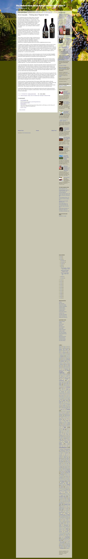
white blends (66, 538)
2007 (61, 296)
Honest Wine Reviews (63, 311)
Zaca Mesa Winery (62, 340)
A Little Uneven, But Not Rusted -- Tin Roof (64, 120)
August (62, 263)
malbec (60, 439)
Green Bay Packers (66, 418)
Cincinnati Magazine (62, 192)
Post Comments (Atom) (27, 132)
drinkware (60, 403)
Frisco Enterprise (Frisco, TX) (64, 197)
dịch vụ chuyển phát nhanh (25, 102)
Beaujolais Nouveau (64, 360)
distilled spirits (61, 401)
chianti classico (66, 383)
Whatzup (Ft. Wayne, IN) (63, 209)
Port (65, 473)
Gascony (65, 414)
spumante (62, 505)
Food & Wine (61, 328)
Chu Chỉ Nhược (23, 100)
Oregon (29, 95)
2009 (61, 293)
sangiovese (61, 493)
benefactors (62, 361)
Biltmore (68, 361)
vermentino (66, 531)
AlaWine (60, 302)
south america (67, 503)
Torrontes (61, 517)
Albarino (64, 348)
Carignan (67, 376)
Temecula (67, 511)
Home (37, 130)
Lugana (65, 437)
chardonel (66, 379)
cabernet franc (61, 370)
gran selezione (61, 417)
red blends (62, 481)
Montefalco (61, 449)
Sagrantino (67, 489)
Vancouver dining (66, 527)
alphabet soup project (63, 349)
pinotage (62, 473)
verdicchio (60, 531)
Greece (60, 418)
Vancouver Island (61, 528)
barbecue (64, 358)
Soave (64, 501)
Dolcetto (60, 402)
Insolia (60, 427)
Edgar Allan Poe (68, 403)
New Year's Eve (61, 460)
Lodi (66, 436)
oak (64, 463)
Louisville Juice (61, 313)
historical (65, 422)
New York (67, 460)
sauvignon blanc (62, 496)
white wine (61, 539)
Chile (60, 384)
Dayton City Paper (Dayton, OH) (64, 193)
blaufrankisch (61, 363)
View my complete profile (63, 47)
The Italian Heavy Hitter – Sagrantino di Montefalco (67, 138)
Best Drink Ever (61, 303)
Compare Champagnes (63, 306)
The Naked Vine (67, 38)
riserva (66, 485)
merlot (60, 443)
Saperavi (69, 494)
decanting (65, 399)
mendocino (60, 442)
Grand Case (67, 417)
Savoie (69, 496)
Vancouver (60, 527)
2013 (61, 287)
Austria (61, 357)
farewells (60, 406)
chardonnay (61, 380)
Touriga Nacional (61, 518)
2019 (61, 259)
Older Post (53, 130)
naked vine (66, 457)
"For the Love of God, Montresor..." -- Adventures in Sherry (67, 129)
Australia (62, 356)
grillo (65, 419)
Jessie (68, 429)
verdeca (64, 530)
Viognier (66, 534)
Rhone (67, 483)
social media (68, 501)
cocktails (67, 389)
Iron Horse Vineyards (62, 332)
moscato (66, 452)
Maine (68, 438)
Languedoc (60, 435)
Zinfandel (62, 548)
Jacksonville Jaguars (62, 428)
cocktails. (60, 390)
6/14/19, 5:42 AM (23, 107)
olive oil (68, 464)
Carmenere (61, 377)
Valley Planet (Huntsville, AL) (64, 208)
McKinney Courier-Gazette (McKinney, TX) (63, 201)
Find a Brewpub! (62, 326)
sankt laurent (67, 493)
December (63, 260)
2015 (61, 284)
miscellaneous (63, 447)
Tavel (67, 510)
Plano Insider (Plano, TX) (63, 203)
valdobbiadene (66, 525)
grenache (60, 419)
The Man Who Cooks (63, 516)
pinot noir (32, 95)
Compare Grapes (62, 307)
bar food (60, 358)
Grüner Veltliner (66, 420)
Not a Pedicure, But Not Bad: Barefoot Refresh (66, 112)
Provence (67, 476)
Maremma (61, 440)
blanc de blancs (66, 362)
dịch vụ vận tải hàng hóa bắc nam (34, 101)
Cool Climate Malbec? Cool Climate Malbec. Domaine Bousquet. (66, 157)
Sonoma (61, 502)
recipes (69, 480)
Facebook (60, 75)
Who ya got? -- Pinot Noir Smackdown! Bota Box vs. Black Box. (67, 92)
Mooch (64, 451)
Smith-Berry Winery (62, 339)
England (64, 404)
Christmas (60, 387)
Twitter (60, 76)
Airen (68, 347)
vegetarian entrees (61, 529)
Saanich (63, 489)
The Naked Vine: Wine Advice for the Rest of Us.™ (40, 5)
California (61, 373)
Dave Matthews (68, 398)
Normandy (65, 462)
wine (60, 540)
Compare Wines (62, 310)
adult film (60, 346)
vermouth (60, 532)
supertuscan (61, 507)
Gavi (68, 414)
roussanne (60, 488)
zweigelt (67, 548)
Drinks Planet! (61, 324)
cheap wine (63, 381)
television (62, 511)
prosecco (61, 476)
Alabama (60, 348)
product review (68, 475)
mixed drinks (61, 448)
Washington (42, 95)
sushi (65, 507)
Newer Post (21, 130)
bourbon (66, 364)
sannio (60, 494)
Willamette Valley (47, 95)
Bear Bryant (63, 359)
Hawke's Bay (66, 421)
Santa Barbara (64, 494)
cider (64, 387)
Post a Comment (22, 109)
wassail (62, 538)
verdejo (68, 530)
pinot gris (62, 472)
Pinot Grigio (67, 471)
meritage (66, 442)
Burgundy (66, 369)
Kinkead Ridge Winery (63, 333)
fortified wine (62, 409)
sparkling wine (67, 504)
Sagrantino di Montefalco (63, 490)
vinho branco (68, 532)
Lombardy (61, 437)
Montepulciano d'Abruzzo (65, 450)
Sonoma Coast (67, 502)
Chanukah (60, 379)
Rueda (65, 488)
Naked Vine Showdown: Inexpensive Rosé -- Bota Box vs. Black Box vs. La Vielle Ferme (67, 168)
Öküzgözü (60, 464)
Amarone (64, 350)
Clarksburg (67, 388)
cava (69, 377)
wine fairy (62, 542)
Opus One (63, 465)
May (62, 265)
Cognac (69, 390)
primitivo (63, 475)
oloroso (60, 465)
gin (61, 416)
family (68, 405)
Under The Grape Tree (63, 315)
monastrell (68, 448)
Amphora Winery (62, 321)
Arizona (69, 352)
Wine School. (65, 57)
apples (68, 351)
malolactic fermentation (67, 439)
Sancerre (66, 492)
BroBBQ (60, 322)
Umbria (60, 524)
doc (65, 401)
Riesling (68, 484)
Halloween (60, 421)
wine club (68, 540)
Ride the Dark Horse (62, 336)
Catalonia (65, 377)
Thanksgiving (61, 514)
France (68, 409)
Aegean (64, 346)
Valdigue (60, 525)
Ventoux (60, 530)
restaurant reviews (64, 482)
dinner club (65, 400)
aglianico (64, 347)
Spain (60, 504)
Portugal (61, 474)
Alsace (60, 350)
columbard (62, 391)
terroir (60, 513)
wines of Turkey (63, 547)
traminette (67, 518)
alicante (68, 348)
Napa (60, 458)
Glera (64, 416)
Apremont (60, 352)
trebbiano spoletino (66, 519)
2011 (61, 290)
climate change (61, 389)
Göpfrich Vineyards (62, 329)
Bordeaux (61, 364)
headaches (60, 422)
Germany (60, 415)
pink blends (62, 471)
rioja (62, 485)
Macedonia (68, 437)
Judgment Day (61, 430)
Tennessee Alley (67, 512)
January (62, 278)
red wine (68, 481)
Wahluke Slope (36, 95)
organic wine (67, 466)
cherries (67, 382)
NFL (62, 462)
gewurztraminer (67, 415)
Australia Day (68, 356)
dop (68, 402)
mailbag (65, 438)
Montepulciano (67, 449)
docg (68, 401)
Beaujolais (68, 359)
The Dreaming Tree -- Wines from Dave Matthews (67, 102)
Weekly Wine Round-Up (63, 317)
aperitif (60, 351)
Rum (59, 489)
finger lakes (68, 406)
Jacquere (67, 428)
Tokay (69, 516)
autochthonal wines (66, 357)
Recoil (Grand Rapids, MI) (63, 204)
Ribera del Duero (62, 484)
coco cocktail (65, 390)
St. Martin (66, 505)
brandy (65, 365)
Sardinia (62, 495)
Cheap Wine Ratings (62, 304)
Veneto (67, 529)
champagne (67, 378)
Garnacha (60, 414)
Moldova (65, 448)
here (67, 73)
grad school (67, 416)
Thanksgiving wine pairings (66, 515)
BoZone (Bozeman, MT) (63, 188)
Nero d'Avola (61, 459)
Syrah (60, 510)
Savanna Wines (66, 146)
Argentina (64, 352)
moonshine (68, 451)
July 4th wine (67, 430)
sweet (68, 507)
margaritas (65, 440)
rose (69, 485)
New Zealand (61, 461)
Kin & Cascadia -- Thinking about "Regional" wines (65, 268)
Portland (69, 473)
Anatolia (68, 350)
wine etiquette (68, 541)
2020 (61, 257)
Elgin (61, 404)
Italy (65, 427)
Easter (64, 403)
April (62, 266)
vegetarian (67, 528)
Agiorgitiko (60, 347)
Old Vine (64, 464)
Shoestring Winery (62, 337)
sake (69, 490)
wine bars (64, 540)
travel (60, 519)
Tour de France (66, 517)
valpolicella (67, 526)
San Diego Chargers (64, 491)
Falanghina (64, 405)
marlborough (66, 441)
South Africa (61, 503)
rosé (62, 486)
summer (67, 506)
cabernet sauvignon (24, 95)
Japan (60, 429)
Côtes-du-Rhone (66, 177)
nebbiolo (67, 458)
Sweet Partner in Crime (63, 508)
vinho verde (62, 533)
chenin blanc (61, 382)
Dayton (61, 399)
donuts (65, 402)
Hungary (68, 423)
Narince (64, 458)
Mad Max (61, 438)
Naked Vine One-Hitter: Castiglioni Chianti (65, 271)
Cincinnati (68, 387)
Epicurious (61, 325)
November (63, 262)
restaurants (61, 483)
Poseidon (66, 474)
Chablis (62, 378)
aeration (68, 346)
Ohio (67, 463)
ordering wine (68, 465)
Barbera (68, 358)
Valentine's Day (61, 526)
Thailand (66, 513)
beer (69, 360)
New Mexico (67, 459)
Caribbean (62, 376)
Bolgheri (69, 363)
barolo (60, 359)
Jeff (63, 429)
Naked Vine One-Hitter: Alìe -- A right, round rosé (65, 273)
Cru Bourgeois (62, 398)
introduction (66, 56)
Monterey (60, 451)
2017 (61, 281)
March (62, 276)
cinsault (62, 388)
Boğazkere (65, 363)
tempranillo (61, 512)
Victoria (64, 532)
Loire (69, 436)
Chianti (60, 383)
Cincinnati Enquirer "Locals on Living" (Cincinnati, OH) (64, 190)
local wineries (61, 436)
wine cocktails (62, 541)
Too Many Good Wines (63, 314)
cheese (68, 381)
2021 (61, 256)
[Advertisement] (37, 121)
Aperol (64, 351)
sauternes (66, 495)
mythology (60, 457)
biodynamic (60, 362)
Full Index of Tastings (62, 65)
